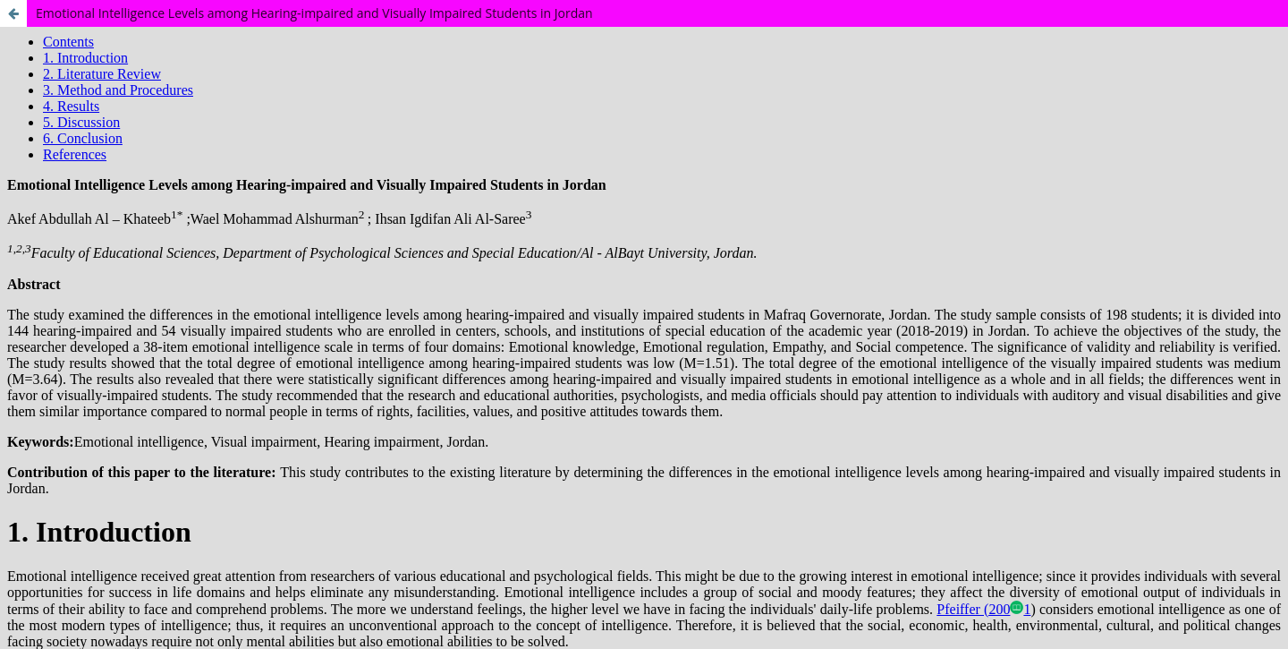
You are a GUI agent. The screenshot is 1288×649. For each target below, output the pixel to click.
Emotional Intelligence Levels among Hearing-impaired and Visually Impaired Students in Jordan (314, 12)
